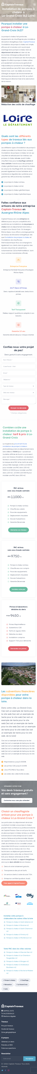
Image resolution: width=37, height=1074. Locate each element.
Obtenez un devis (7, 1042)
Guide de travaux (7, 1029)
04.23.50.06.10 (7, 1013)
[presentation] (5, 96)
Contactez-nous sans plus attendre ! (17, 800)
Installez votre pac (18, 589)
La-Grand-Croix (22, 984)
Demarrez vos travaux (19, 530)
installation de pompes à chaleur (17, 237)
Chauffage (24, 980)
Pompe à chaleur (10, 980)
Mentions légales (8, 1016)
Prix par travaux (7, 1026)
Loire (6, 989)
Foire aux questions (8, 1048)
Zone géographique (8, 1032)
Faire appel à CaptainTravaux (14, 883)
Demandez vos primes (18, 648)
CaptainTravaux (29, 42)
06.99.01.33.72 (7, 1011)
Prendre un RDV (7, 1045)
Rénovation (8, 984)
